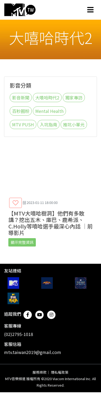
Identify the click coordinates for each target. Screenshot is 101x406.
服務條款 (40, 372)
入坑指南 (48, 124)
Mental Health (49, 111)
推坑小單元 (74, 124)
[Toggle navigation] (90, 9)
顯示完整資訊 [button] (22, 242)
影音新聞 (20, 97)
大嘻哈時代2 (47, 97)
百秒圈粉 (20, 111)
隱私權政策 (59, 372)
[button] (15, 203)
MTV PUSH (23, 124)
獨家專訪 (73, 97)
